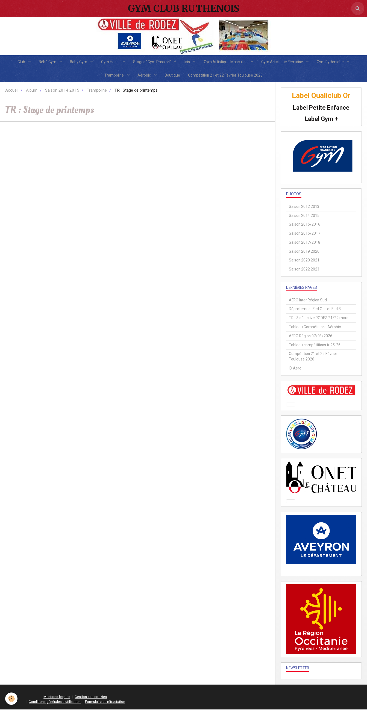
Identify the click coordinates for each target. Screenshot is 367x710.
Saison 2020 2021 (304, 260)
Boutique (172, 75)
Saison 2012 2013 (304, 207)
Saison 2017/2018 (304, 242)
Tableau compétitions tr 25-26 (314, 345)
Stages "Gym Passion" (152, 62)
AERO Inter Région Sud (308, 300)
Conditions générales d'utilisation (55, 702)
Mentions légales (56, 697)
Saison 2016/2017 (304, 234)
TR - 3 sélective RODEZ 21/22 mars (318, 318)
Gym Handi (110, 62)
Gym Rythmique (331, 62)
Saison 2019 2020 (304, 251)
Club (21, 62)
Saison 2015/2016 (304, 225)
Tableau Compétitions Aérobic (315, 327)
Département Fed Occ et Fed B (315, 309)
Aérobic (144, 75)
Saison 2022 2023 (304, 269)
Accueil (11, 90)
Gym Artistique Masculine (226, 62)
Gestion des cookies (91, 697)
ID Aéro (295, 368)
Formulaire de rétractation (105, 702)
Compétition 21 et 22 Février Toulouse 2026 (225, 75)
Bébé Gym (47, 62)
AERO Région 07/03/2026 (310, 336)
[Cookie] (11, 698)
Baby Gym (79, 62)
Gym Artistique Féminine (283, 62)
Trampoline (114, 75)
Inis (188, 62)
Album (31, 90)
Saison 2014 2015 (62, 90)
